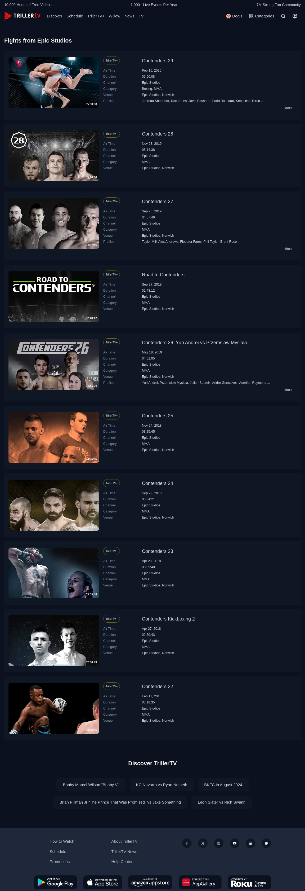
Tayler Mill (149, 242)
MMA (158, 89)
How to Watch (62, 841)
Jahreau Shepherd (155, 101)
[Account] (295, 16)
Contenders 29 (157, 60)
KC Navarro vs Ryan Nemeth (161, 784)
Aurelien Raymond (252, 383)
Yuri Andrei (150, 383)
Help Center (121, 861)
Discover (54, 16)
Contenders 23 (157, 551)
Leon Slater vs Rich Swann (221, 802)
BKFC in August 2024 (223, 784)
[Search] (283, 16)
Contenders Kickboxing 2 (168, 619)
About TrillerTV (124, 841)
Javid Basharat (199, 101)
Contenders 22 (157, 686)
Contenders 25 (157, 415)
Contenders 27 (157, 201)
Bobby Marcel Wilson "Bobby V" (91, 784)
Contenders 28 (157, 134)
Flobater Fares (190, 242)
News (129, 16)
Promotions (60, 861)
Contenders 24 (157, 483)
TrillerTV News (124, 851)
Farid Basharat (223, 101)
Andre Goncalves (224, 383)
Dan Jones (179, 101)
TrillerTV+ (96, 16)
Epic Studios (151, 83)
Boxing (147, 89)
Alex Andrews (168, 242)
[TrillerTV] (22, 16)
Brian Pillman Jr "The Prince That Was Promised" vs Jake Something (120, 802)
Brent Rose (228, 242)
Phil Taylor (210, 242)
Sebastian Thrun (248, 101)
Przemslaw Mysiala (174, 383)
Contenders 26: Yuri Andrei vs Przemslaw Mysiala (194, 342)
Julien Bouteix (200, 383)
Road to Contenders (163, 274)
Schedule (74, 16)
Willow (114, 16)
